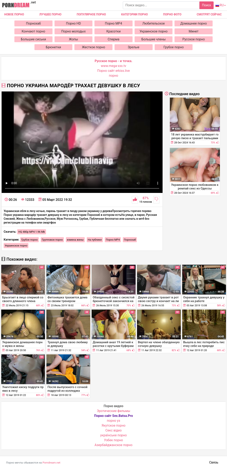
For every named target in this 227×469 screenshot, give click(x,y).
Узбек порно (113, 440)
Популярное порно (91, 14)
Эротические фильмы (113, 411)
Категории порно (134, 14)
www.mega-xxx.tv (113, 66)
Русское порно (193, 39)
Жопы (73, 39)
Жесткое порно (93, 47)
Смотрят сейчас (209, 14)
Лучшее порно (50, 14)
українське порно (113, 435)
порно (113, 75)
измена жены (75, 239)
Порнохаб (33, 23)
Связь (213, 462)
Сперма (113, 39)
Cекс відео (113, 430)
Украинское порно (153, 31)
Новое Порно (14, 14)
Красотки (113, 31)
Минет (194, 31)
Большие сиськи (33, 39)
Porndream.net (51, 462)
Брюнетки (53, 47)
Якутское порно (113, 425)
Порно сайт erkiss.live (113, 71)
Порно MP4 (113, 23)
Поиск (206, 5)
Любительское (153, 23)
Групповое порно (52, 239)
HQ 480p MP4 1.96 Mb (31, 231)
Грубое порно (173, 47)
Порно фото (172, 14)
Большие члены (153, 39)
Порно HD (73, 23)
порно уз (113, 421)
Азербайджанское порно (114, 445)
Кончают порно (33, 31)
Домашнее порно (193, 23)
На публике (95, 239)
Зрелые (133, 47)
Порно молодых (73, 31)
